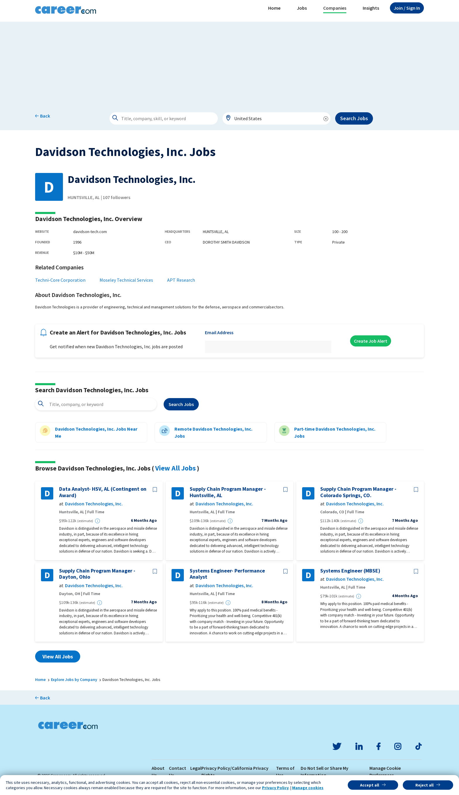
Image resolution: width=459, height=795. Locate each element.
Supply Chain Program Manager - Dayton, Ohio (97, 574)
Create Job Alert (370, 341)
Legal (195, 768)
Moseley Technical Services (126, 280)
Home (274, 8)
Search (181, 404)
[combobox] (276, 118)
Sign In (407, 8)
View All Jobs (175, 468)
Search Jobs (354, 118)
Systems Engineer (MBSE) (350, 571)
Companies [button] (334, 8)
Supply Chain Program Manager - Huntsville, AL (228, 492)
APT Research (181, 280)
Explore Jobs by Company (74, 679)
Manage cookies (307, 787)
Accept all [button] (369, 785)
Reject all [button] (424, 785)
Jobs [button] (302, 8)
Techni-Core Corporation (60, 280)
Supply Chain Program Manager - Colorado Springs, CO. (358, 492)
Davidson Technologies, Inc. (94, 504)
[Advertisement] (229, 63)
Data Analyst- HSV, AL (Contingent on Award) (102, 492)
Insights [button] (371, 8)
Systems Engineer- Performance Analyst (227, 574)
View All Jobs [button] (57, 656)
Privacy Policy (275, 787)
